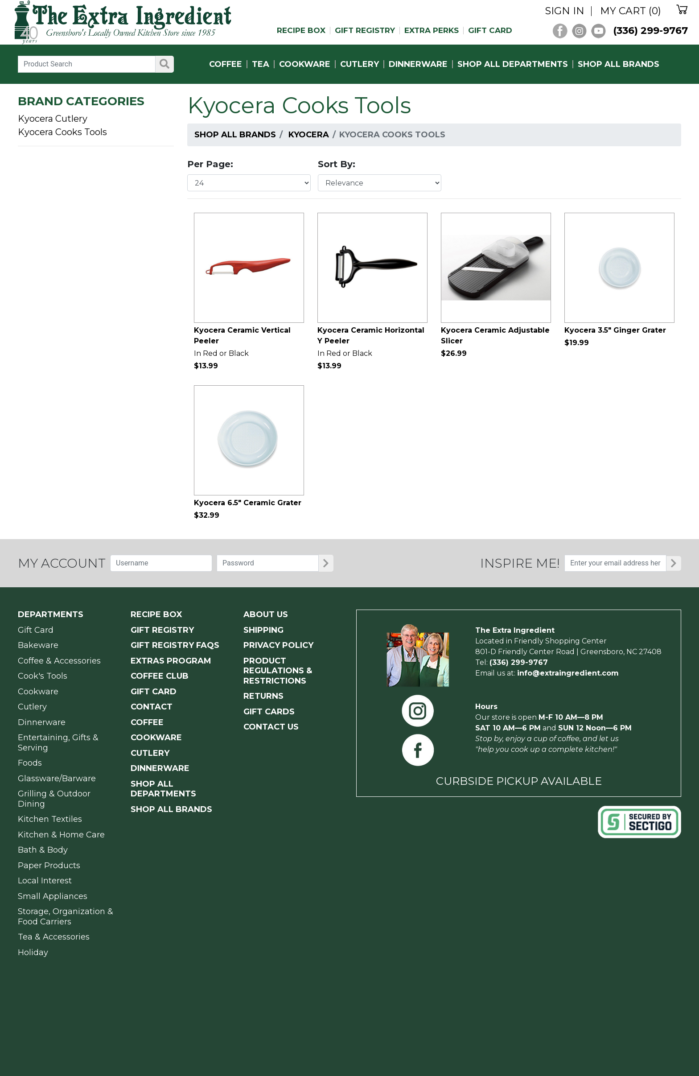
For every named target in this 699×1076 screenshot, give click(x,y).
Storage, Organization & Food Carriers (65, 917)
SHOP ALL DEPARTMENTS (512, 64)
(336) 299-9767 (650, 31)
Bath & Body (43, 850)
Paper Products (49, 865)
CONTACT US (271, 727)
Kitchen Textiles (50, 819)
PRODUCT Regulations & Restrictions (277, 671)
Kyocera (308, 135)
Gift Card (35, 630)
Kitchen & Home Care (61, 835)
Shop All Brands (235, 135)
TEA (260, 64)
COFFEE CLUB (160, 676)
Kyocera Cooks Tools (62, 132)
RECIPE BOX (301, 30)
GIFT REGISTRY (365, 30)
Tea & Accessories (54, 937)
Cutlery (32, 707)
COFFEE (225, 64)
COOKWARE (304, 64)
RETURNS (263, 696)
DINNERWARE (418, 64)
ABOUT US (265, 614)
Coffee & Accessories (59, 661)
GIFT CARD (490, 30)
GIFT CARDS (269, 712)
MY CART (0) (630, 11)
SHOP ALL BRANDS (618, 64)
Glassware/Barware (57, 778)
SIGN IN (564, 11)
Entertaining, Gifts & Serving (58, 743)
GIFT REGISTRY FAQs (175, 645)
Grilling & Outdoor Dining (54, 799)
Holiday (33, 952)
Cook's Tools (42, 676)
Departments (50, 614)
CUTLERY (359, 64)
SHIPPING (263, 630)
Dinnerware (42, 722)
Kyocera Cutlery (52, 118)
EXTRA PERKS (431, 30)
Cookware (38, 692)
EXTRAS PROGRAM (171, 661)
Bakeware (38, 645)
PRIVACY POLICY (278, 645)
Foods (30, 763)
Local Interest (45, 881)
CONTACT (152, 707)
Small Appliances (52, 896)
